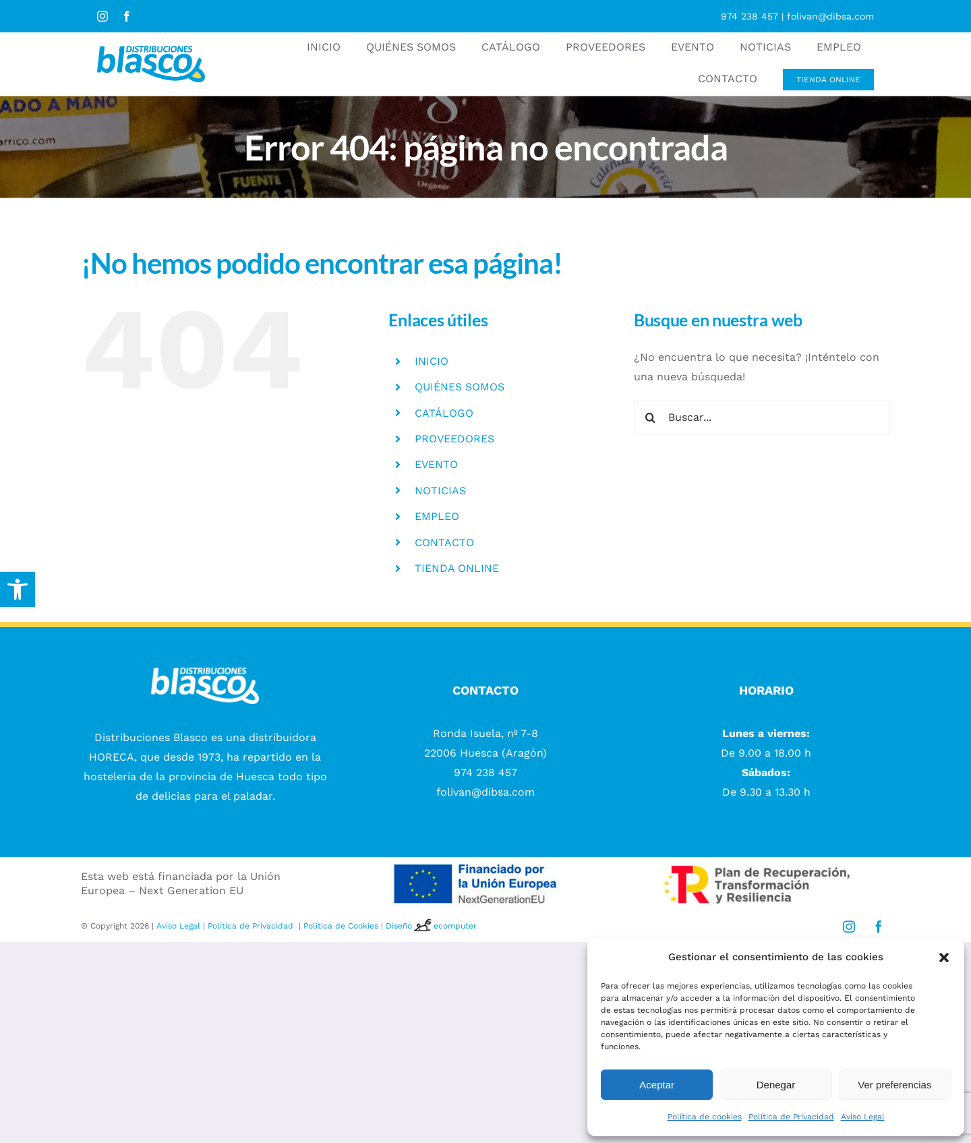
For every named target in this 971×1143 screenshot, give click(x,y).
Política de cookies (705, 1116)
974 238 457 (749, 16)
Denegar (776, 1084)
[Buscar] (651, 417)
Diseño (410, 926)
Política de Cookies (340, 926)
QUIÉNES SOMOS (459, 386)
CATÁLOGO (444, 413)
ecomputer (455, 926)
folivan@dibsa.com (830, 16)
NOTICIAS (440, 490)
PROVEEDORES (454, 438)
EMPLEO (437, 516)
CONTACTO (444, 542)
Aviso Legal (863, 1116)
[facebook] (126, 16)
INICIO (431, 361)
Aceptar (656, 1084)
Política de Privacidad (791, 1116)
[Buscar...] (762, 417)
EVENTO (436, 464)
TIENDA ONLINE (457, 568)
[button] (17, 589)
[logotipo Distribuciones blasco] (151, 51)
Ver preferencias (894, 1084)
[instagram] (102, 16)
